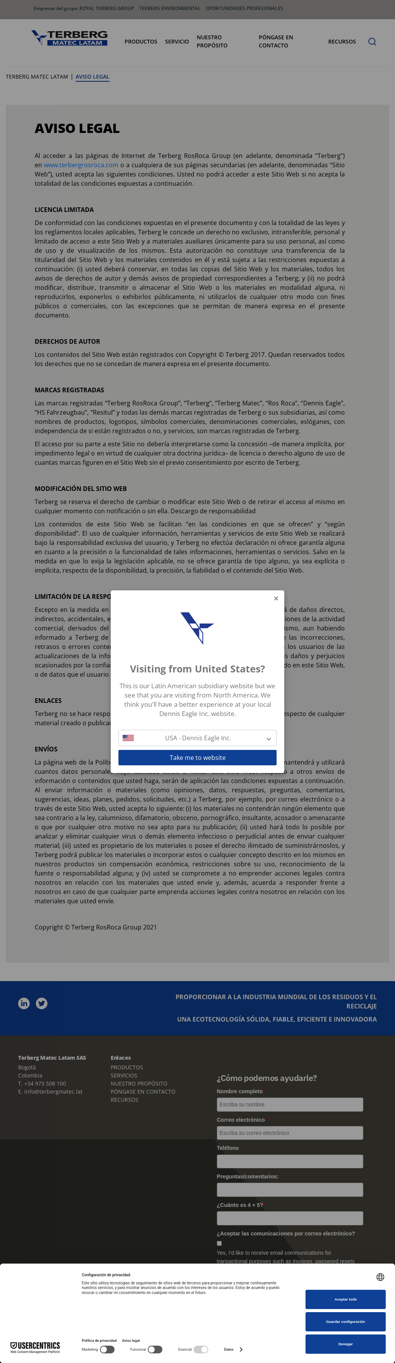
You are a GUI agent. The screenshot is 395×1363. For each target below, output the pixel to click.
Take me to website (198, 757)
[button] (197, 738)
